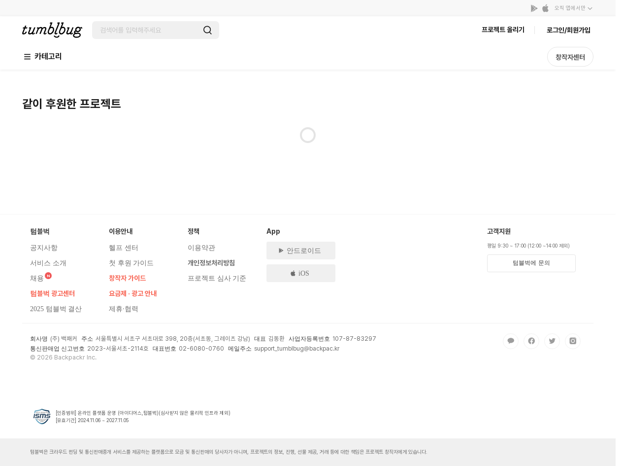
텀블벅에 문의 (531, 262)
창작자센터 (570, 57)
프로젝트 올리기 (503, 30)
